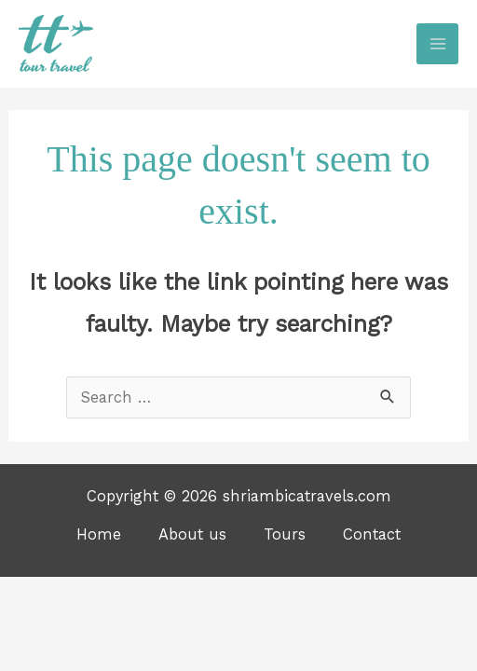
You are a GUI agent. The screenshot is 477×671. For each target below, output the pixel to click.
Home (98, 534)
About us (192, 534)
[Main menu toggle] (437, 44)
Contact (372, 534)
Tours (285, 534)
